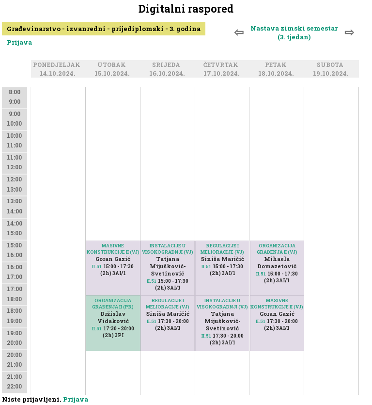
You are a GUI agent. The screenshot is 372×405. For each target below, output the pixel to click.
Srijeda (167, 65)
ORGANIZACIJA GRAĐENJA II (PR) (113, 303)
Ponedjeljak (58, 65)
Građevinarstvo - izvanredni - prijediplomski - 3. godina (104, 28)
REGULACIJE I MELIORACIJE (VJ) (167, 303)
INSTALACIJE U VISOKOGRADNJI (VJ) (167, 249)
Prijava (19, 42)
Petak (277, 65)
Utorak (113, 65)
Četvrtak (222, 65)
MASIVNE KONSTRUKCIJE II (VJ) (113, 249)
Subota (331, 65)
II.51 (97, 266)
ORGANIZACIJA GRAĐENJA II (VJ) (277, 249)
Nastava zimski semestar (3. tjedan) (294, 32)
